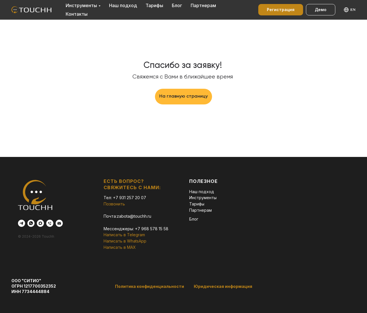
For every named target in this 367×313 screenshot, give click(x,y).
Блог (177, 5)
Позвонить (114, 203)
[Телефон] (49, 223)
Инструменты (81, 5)
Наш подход (123, 5)
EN (350, 9)
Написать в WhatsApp (125, 241)
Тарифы (154, 5)
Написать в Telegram (124, 234)
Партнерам (203, 5)
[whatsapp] (31, 223)
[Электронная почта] (59, 223)
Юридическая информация (223, 286)
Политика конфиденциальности (149, 286)
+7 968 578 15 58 (151, 228)
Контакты (77, 14)
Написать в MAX (120, 247)
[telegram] (21, 223)
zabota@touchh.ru (134, 216)
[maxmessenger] (40, 223)
